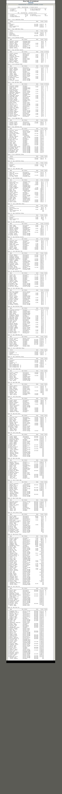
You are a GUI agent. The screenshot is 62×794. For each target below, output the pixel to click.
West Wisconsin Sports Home (22, 4)
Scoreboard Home (36, 4)
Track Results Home (30, 4)
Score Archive (41, 4)
